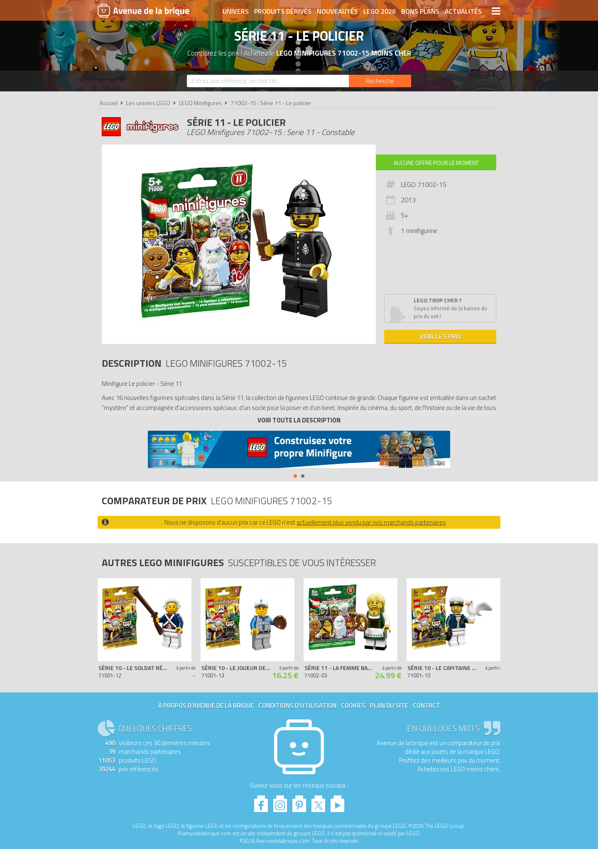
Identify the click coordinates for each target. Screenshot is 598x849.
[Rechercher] (380, 81)
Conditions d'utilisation (297, 705)
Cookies (353, 705)
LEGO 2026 (379, 11)
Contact (426, 705)
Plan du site (389, 705)
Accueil (109, 103)
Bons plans (420, 11)
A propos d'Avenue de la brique (206, 705)
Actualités (463, 11)
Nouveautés (337, 11)
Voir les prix (440, 336)
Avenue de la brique (143, 10)
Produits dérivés (282, 11)
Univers (236, 11)
